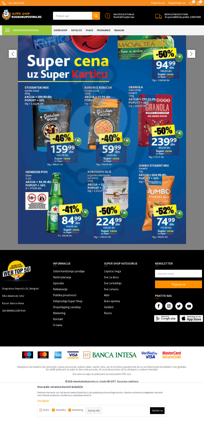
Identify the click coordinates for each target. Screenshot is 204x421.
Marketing (59, 348)
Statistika (61, 410)
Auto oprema (112, 336)
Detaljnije (43, 401)
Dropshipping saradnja (67, 342)
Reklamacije (60, 324)
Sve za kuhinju (113, 318)
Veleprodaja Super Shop (67, 336)
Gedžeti (109, 342)
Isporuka (58, 318)
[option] (102, 160)
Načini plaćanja (62, 312)
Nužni (46, 410)
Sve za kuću (111, 324)
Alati (106, 330)
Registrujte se (177, 3)
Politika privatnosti (64, 330)
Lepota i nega (112, 306)
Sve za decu (111, 312)
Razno (108, 348)
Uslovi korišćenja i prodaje (69, 306)
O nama (57, 360)
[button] (76, 16)
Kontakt (58, 354)
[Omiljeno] (191, 3)
